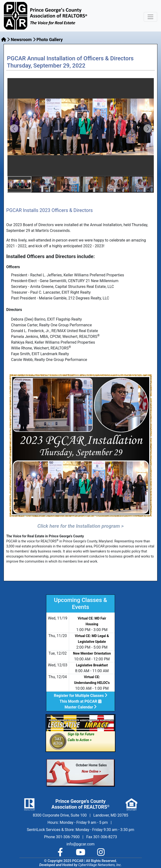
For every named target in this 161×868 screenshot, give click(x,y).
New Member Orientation (92, 653)
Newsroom (21, 39)
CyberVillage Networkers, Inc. (100, 865)
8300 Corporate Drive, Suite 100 (60, 815)
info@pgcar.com (80, 844)
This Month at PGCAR (80, 701)
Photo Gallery (49, 39)
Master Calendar (80, 707)
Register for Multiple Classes (80, 695)
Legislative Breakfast (92, 665)
